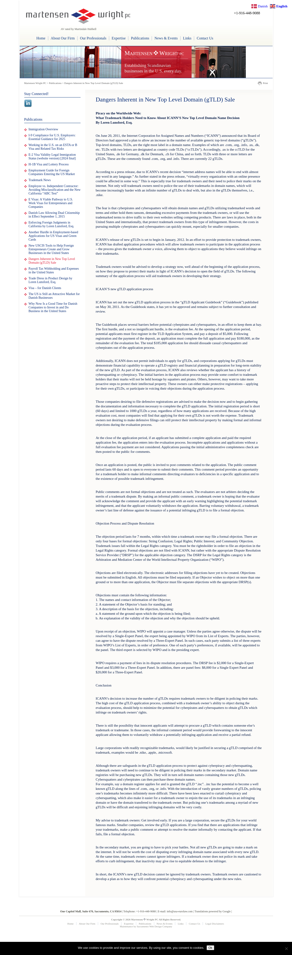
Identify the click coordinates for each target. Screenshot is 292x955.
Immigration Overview (43, 129)
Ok (210, 947)
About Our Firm (63, 38)
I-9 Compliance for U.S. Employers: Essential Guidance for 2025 (52, 137)
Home (40, 38)
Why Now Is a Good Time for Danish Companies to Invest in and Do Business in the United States (53, 307)
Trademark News (40, 180)
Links (187, 38)
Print (265, 83)
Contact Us (205, 38)
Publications (140, 38)
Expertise (119, 38)
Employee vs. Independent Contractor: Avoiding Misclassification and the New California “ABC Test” (55, 189)
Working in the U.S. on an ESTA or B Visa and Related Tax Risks (53, 146)
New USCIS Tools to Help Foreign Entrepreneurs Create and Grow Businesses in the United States (51, 249)
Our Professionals (93, 38)
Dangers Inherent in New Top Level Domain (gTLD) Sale (52, 260)
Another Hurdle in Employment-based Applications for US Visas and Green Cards (53, 235)
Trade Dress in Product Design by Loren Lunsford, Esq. (50, 280)
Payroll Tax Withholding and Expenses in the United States (54, 270)
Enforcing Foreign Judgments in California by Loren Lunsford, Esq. (51, 224)
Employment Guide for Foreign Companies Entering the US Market (52, 172)
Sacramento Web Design (149, 926)
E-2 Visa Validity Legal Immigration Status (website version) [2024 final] (52, 156)
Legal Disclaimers (214, 923)
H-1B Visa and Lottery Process (49, 164)
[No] (286, 948)
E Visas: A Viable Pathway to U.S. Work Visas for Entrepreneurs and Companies (51, 203)
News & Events (166, 38)
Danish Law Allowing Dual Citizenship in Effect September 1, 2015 (54, 214)
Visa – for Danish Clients (45, 288)
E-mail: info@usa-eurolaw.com (175, 911)
